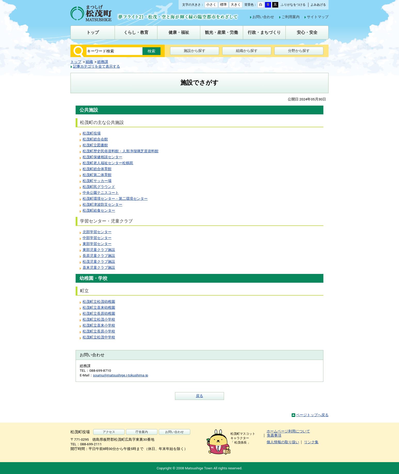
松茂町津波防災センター (102, 204)
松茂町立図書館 (95, 145)
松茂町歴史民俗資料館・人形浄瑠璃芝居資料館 (120, 151)
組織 (89, 62)
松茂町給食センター (99, 210)
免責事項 (274, 435)
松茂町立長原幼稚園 (99, 313)
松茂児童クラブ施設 (99, 261)
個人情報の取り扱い (283, 442)
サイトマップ (318, 17)
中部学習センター (97, 238)
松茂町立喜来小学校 (99, 325)
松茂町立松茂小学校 (99, 319)
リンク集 (311, 442)
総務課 (102, 62)
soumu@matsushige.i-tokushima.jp (120, 375)
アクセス (109, 432)
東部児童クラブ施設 (99, 250)
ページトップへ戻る (312, 415)
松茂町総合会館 (95, 139)
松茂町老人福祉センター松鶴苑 (108, 163)
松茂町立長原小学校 (99, 331)
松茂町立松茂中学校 (99, 337)
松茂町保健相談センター (102, 157)
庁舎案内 (141, 432)
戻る (199, 396)
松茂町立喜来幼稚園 (99, 307)
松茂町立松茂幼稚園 (99, 301)
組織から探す (247, 51)
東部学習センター (97, 244)
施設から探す (194, 51)
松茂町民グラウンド (99, 187)
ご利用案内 (291, 17)
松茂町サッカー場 (97, 181)
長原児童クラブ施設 (99, 256)
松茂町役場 (92, 133)
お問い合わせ (263, 17)
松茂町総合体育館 (97, 169)
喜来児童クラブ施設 (99, 267)
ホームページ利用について (288, 431)
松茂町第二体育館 (97, 175)
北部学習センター (97, 232)
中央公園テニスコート (101, 193)
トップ (75, 62)
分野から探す (299, 51)
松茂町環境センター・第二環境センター (115, 198)
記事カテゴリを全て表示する (96, 66)
